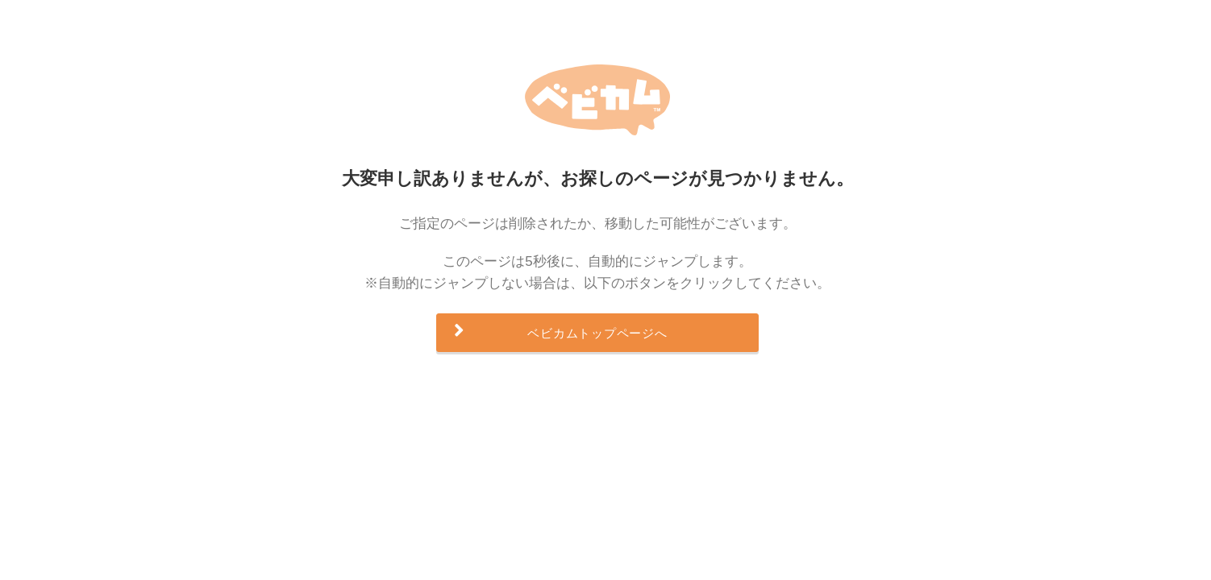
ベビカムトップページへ (597, 333)
